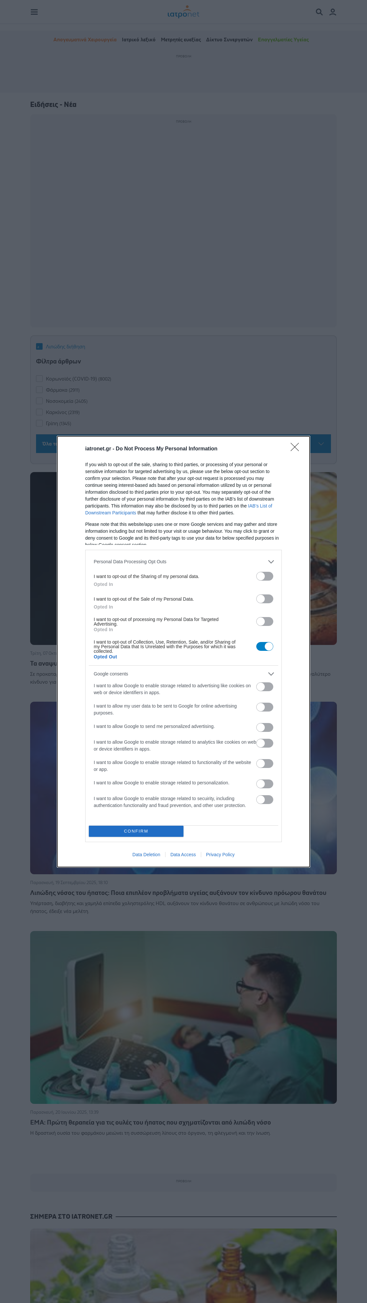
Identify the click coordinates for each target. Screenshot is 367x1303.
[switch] (264, 576)
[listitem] (183, 561)
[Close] (297, 449)
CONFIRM (136, 831)
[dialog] (183, 651)
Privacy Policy (220, 854)
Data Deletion (146, 854)
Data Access (183, 854)
